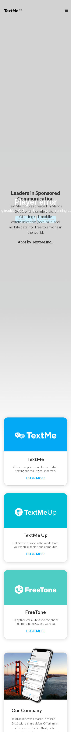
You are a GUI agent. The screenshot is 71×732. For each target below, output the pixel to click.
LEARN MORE (35, 478)
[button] (66, 10)
